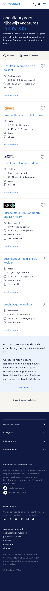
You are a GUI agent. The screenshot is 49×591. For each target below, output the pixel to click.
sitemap (7, 548)
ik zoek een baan (11, 424)
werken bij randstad (13, 529)
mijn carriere (9, 441)
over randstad (10, 449)
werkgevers (9, 432)
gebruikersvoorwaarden (15, 532)
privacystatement (12, 536)
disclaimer (8, 544)
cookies (7, 540)
